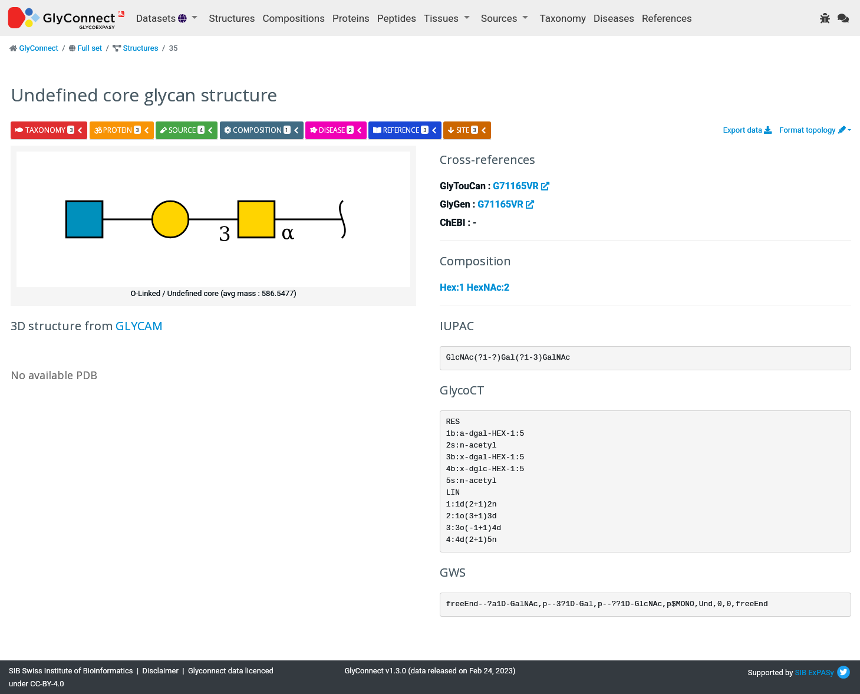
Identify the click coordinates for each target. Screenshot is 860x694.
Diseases (614, 18)
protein (122, 130)
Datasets (162, 18)
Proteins (351, 18)
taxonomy (49, 130)
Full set (89, 48)
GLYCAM (139, 326)
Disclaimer (161, 670)
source (186, 130)
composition (262, 130)
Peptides (396, 18)
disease (336, 130)
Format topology (812, 130)
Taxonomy (563, 18)
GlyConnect (38, 48)
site (467, 130)
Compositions (294, 18)
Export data (747, 130)
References (667, 18)
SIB (800, 672)
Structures (232, 18)
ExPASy (821, 672)
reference (405, 130)
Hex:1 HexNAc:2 (474, 287)
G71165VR (521, 186)
